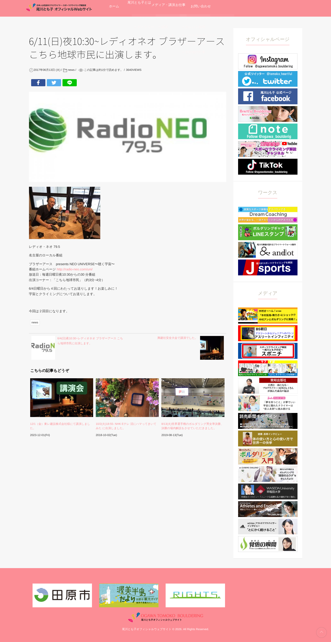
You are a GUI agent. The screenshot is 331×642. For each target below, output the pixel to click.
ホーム (119, 8)
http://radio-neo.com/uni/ (74, 269)
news (35, 322)
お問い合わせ (256, 8)
